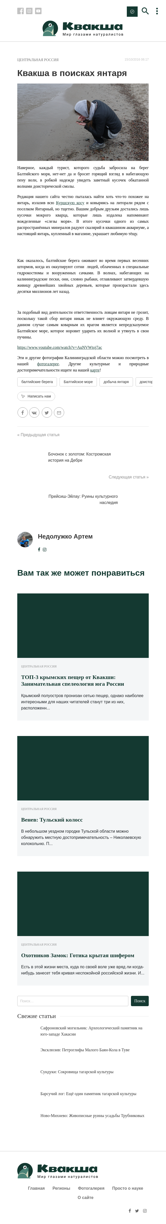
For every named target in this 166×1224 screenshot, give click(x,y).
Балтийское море (78, 382)
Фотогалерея (91, 1188)
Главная (36, 1188)
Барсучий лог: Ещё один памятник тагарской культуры (88, 1093)
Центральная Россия (38, 60)
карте (95, 370)
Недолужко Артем (65, 536)
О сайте (85, 1197)
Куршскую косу (70, 203)
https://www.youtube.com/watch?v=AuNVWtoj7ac (59, 347)
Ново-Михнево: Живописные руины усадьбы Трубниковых (92, 1115)
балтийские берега (37, 382)
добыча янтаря (116, 382)
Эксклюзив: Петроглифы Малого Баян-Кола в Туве (85, 1050)
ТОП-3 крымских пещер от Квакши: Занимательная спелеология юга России (72, 680)
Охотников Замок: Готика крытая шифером (77, 955)
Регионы (61, 1188)
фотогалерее (48, 364)
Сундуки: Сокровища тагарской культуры (76, 1072)
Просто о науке (127, 1188)
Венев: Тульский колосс (52, 819)
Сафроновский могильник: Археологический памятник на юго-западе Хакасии (91, 1031)
